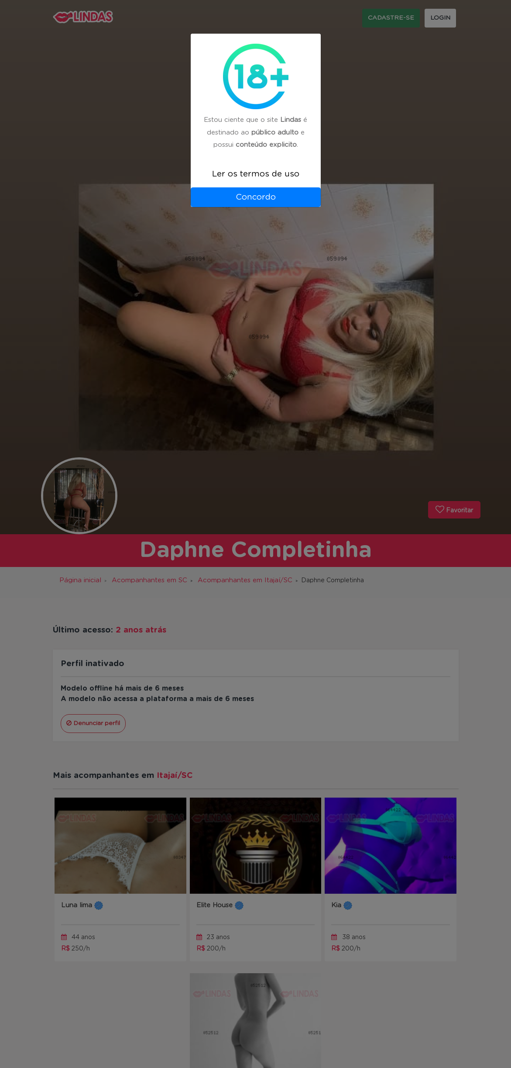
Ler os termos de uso (255, 174)
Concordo (256, 197)
